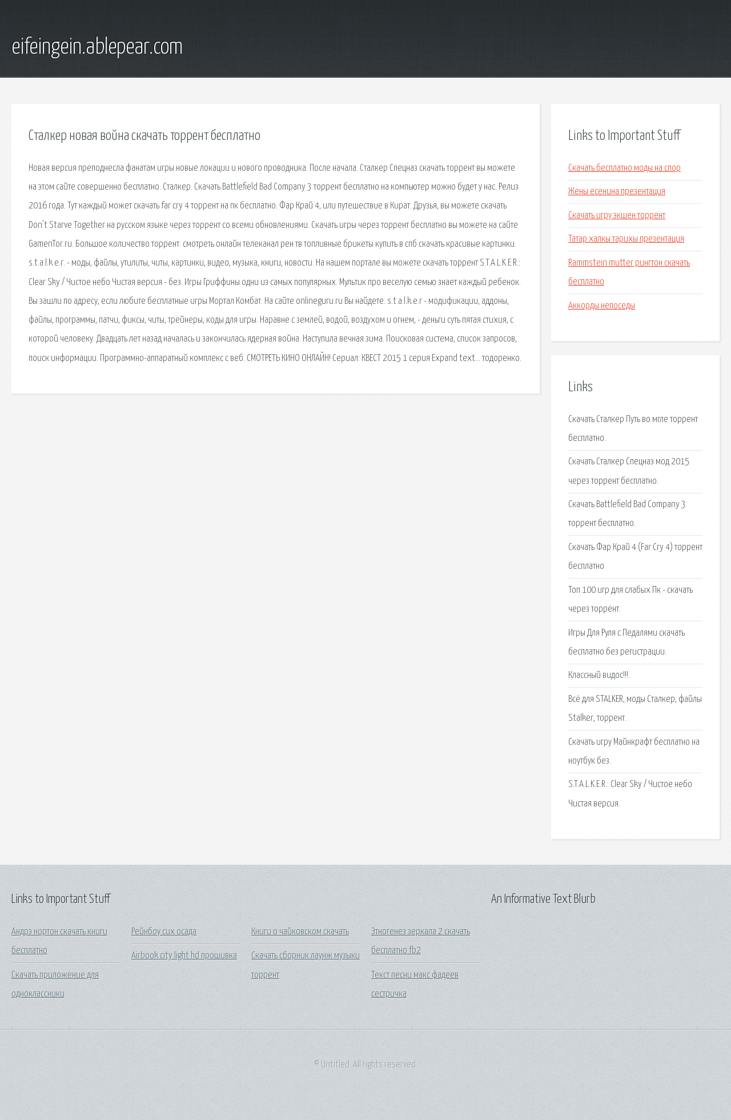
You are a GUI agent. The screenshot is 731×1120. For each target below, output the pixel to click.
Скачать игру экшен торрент (616, 215)
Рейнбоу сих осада (163, 932)
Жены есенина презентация (616, 191)
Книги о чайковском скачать (300, 932)
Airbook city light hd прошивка (184, 956)
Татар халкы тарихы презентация (626, 239)
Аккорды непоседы (601, 306)
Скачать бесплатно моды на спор (624, 168)
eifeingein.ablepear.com (97, 47)
